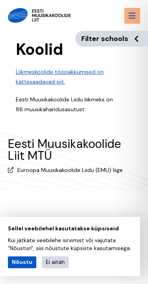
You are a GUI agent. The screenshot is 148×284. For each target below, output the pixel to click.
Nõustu (22, 261)
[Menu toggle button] (132, 16)
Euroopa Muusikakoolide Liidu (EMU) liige (70, 170)
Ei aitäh (55, 261)
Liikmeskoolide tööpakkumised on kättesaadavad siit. (60, 76)
